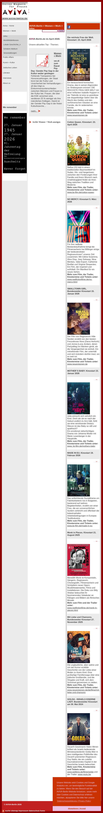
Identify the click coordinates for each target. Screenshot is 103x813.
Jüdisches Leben (10, 68)
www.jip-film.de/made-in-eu (79, 526)
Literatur (6, 73)
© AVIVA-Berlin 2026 (13, 804)
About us (6, 83)
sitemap (14, 811)
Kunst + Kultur (9, 62)
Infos (5, 36)
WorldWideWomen (11, 40)
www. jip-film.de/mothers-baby (81, 446)
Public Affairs (8, 57)
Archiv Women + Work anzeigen (46, 122)
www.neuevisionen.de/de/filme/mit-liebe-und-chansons (83, 691)
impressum (23, 811)
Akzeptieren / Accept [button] (77, 808)
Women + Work (9, 31)
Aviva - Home (8, 26)
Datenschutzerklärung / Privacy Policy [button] (74, 801)
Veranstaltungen (10, 53)
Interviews (7, 78)
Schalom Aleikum (10, 49)
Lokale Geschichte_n (12, 45)
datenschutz (34, 811)
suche (7, 811)
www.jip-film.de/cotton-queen (80, 192)
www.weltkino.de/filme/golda (80, 772)
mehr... (34, 111)
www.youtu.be (84, 774)
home (42, 811)
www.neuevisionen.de (77, 115)
